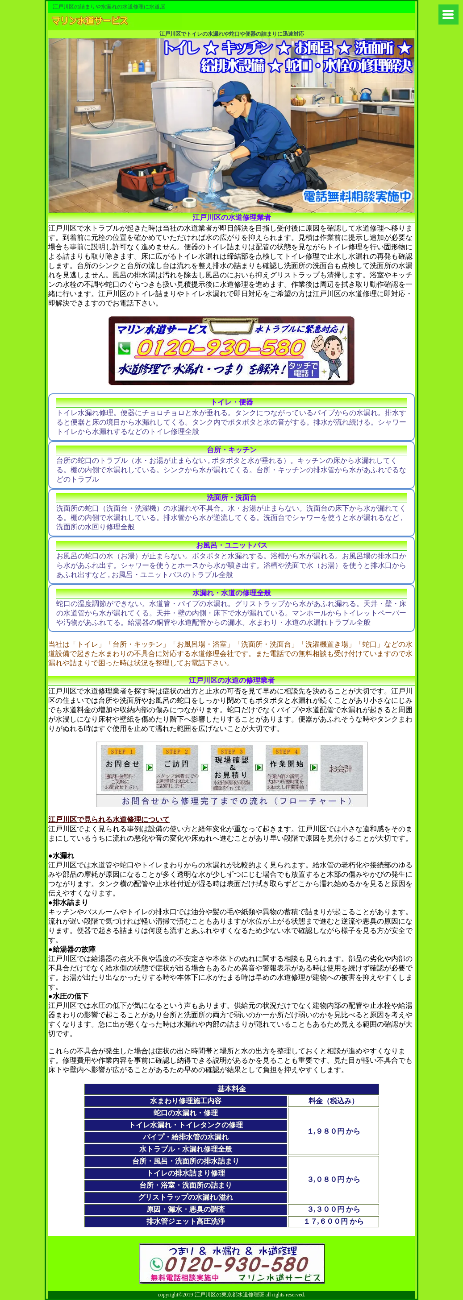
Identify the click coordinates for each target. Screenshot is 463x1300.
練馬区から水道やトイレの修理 (115, 21)
